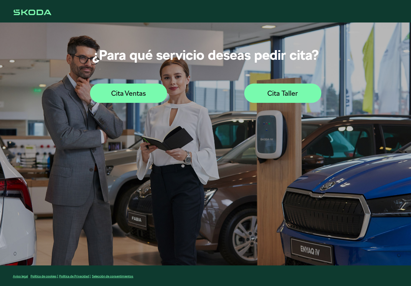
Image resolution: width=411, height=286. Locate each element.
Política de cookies (44, 276)
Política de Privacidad (74, 276)
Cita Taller (282, 93)
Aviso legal (20, 276)
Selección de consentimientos (112, 276)
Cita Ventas (128, 93)
